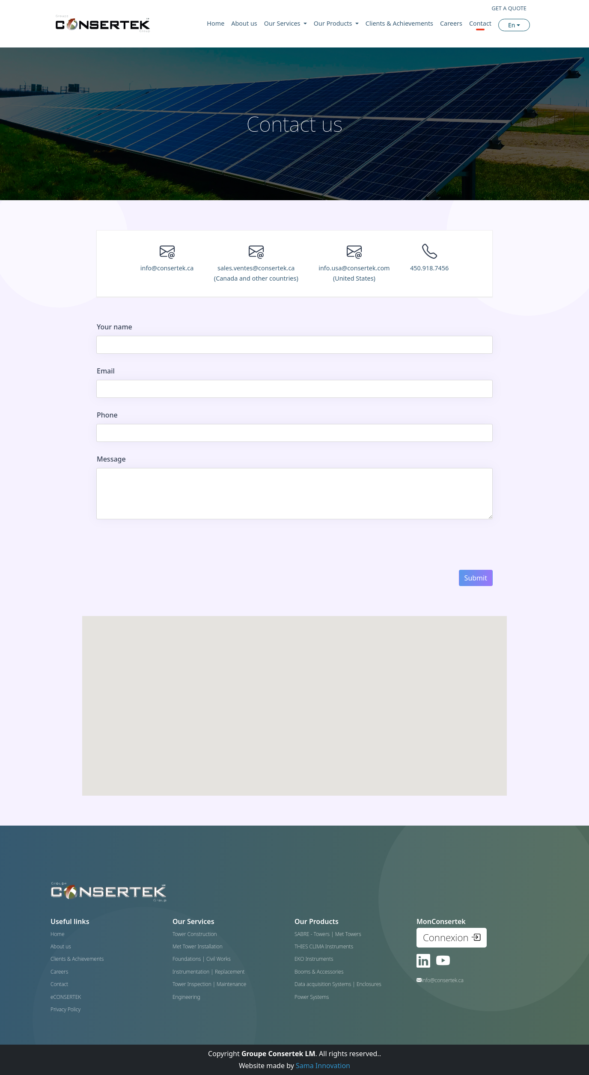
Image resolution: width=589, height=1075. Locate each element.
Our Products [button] (334, 23)
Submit (475, 578)
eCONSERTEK (66, 997)
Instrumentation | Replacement (209, 971)
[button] (366, 758)
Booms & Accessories (318, 971)
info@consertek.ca (167, 268)
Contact (480, 23)
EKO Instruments (313, 958)
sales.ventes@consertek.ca (256, 273)
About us (244, 23)
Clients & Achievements (399, 23)
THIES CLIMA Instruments (323, 946)
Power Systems (311, 997)
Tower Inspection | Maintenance (209, 984)
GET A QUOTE (509, 8)
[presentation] (161, 544)
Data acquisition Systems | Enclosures (337, 984)
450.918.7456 (429, 268)
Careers (451, 23)
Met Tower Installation (198, 946)
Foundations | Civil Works (202, 958)
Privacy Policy (65, 1009)
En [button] (511, 25)
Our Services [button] (283, 23)
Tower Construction (195, 934)
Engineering (186, 997)
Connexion (451, 937)
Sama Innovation (323, 1065)
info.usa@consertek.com (354, 273)
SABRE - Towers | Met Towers (327, 934)
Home (215, 23)
